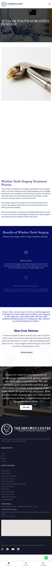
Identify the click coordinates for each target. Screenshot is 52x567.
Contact (3, 461)
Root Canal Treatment (7, 486)
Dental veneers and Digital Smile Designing (13, 484)
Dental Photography (7, 499)
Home (3, 453)
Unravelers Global (39, 545)
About (3, 456)
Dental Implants (5, 471)
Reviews (3, 458)
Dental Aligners (5, 489)
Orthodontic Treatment (8, 479)
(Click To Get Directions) (8, 516)
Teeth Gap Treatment (7, 494)
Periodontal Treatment (7, 481)
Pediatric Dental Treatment (9, 497)
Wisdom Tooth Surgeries (8, 492)
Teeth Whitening (6, 473)
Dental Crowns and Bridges (8, 476)
